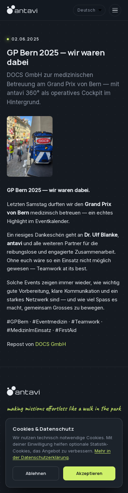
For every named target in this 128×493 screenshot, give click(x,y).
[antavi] (22, 10)
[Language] (89, 10)
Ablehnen (36, 473)
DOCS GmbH (50, 344)
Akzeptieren (89, 473)
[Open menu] (115, 10)
